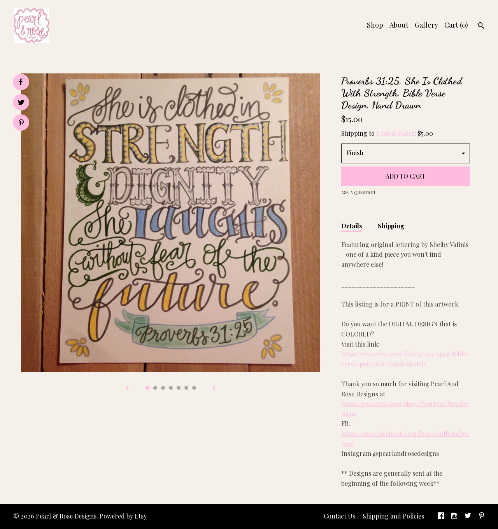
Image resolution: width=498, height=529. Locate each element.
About (399, 25)
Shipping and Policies (393, 516)
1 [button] (147, 388)
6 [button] (186, 388)
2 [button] (155, 388)
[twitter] (468, 516)
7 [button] (194, 388)
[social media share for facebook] (21, 82)
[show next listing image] (214, 388)
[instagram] (454, 516)
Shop (375, 25)
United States (395, 133)
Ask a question (358, 192)
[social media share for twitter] (21, 103)
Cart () (456, 25)
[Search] (481, 26)
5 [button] (179, 388)
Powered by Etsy (123, 516)
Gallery (426, 25)
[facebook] (441, 516)
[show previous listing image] (127, 388)
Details (351, 226)
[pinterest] (482, 516)
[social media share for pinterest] (21, 123)
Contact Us (339, 516)
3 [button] (163, 388)
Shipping (391, 226)
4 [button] (171, 388)
